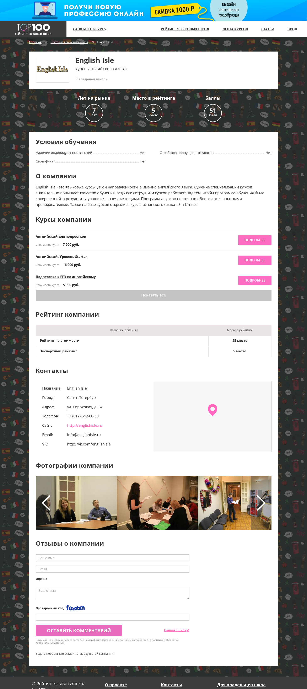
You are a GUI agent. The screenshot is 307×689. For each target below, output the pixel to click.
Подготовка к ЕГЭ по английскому (66, 276)
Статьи (267, 29)
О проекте (116, 685)
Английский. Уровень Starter (61, 256)
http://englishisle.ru (84, 425)
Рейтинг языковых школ (185, 29)
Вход (292, 29)
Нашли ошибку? (176, 630)
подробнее (254, 240)
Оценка (41, 579)
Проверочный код (50, 608)
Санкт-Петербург (90, 29)
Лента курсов (235, 29)
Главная (35, 42)
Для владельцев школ (241, 685)
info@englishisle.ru (84, 434)
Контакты (171, 685)
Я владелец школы (91, 79)
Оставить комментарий (79, 630)
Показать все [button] (153, 295)
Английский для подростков (61, 236)
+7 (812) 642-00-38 (83, 415)
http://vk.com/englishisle (89, 444)
